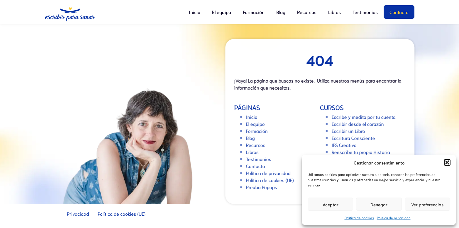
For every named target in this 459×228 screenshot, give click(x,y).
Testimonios (365, 12)
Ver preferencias (427, 204)
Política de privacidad (394, 217)
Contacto (399, 12)
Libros (334, 12)
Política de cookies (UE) (272, 180)
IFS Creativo (345, 145)
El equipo (221, 12)
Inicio (194, 12)
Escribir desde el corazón (359, 124)
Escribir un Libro (350, 131)
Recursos (306, 12)
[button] (447, 162)
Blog (280, 12)
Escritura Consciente (355, 138)
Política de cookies (359, 217)
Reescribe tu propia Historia (362, 152)
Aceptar (330, 204)
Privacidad (78, 213)
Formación (254, 12)
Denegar (378, 204)
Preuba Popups (263, 187)
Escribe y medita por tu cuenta (365, 117)
